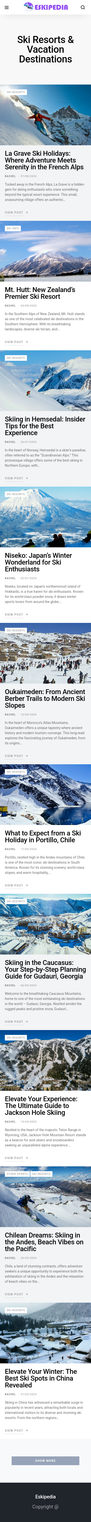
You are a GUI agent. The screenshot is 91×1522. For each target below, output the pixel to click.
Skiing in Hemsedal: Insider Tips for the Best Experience (45, 426)
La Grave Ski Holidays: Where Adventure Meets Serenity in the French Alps (44, 160)
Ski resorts (16, 92)
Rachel (10, 176)
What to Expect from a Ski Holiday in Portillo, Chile (43, 836)
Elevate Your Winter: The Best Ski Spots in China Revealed (41, 1378)
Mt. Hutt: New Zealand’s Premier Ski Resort (40, 293)
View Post (14, 212)
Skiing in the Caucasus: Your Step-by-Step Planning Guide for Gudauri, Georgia (45, 969)
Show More (45, 1460)
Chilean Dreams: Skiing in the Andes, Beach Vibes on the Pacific (44, 1242)
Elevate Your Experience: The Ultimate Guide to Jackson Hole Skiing (41, 1106)
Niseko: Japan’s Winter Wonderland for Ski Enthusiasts (38, 562)
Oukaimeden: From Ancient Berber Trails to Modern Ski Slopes (45, 698)
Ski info (13, 228)
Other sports (17, 1174)
